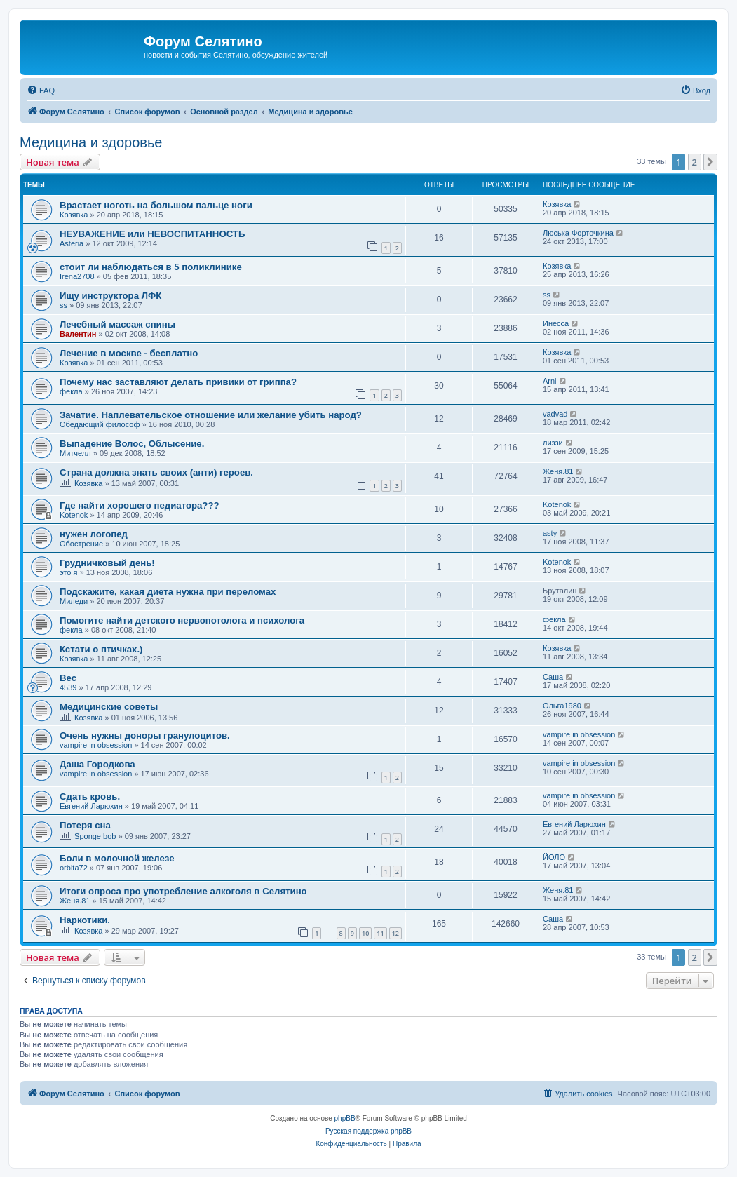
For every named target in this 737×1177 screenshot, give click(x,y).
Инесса (556, 323)
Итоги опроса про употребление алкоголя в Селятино (183, 891)
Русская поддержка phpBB (368, 1131)
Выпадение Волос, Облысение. (132, 443)
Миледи (74, 601)
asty (550, 533)
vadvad (555, 414)
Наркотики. (85, 920)
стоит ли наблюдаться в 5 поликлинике (151, 267)
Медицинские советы (109, 706)
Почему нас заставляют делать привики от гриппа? (178, 382)
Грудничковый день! (107, 563)
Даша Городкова (97, 764)
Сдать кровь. (90, 796)
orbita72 (74, 867)
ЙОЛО (554, 857)
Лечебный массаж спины (117, 324)
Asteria (71, 243)
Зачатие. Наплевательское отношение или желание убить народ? (211, 415)
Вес (68, 678)
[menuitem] (41, 90)
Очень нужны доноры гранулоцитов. (145, 735)
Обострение (81, 543)
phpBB (345, 1118)
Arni (550, 381)
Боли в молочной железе (117, 858)
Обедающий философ (100, 424)
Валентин (78, 334)
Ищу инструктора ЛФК (110, 295)
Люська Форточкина (578, 233)
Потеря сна (85, 825)
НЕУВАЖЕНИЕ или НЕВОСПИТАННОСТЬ (152, 234)
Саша (553, 677)
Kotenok (74, 515)
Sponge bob (95, 836)
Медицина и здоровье (91, 142)
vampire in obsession (96, 745)
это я (68, 572)
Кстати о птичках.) (101, 649)
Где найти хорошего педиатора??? (139, 505)
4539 (68, 687)
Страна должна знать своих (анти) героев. (156, 472)
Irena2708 (77, 276)
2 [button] (694, 162)
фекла (71, 391)
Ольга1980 (562, 705)
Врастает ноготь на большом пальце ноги (156, 205)
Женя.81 (558, 471)
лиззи (553, 442)
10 (365, 933)
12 (395, 933)
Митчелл (75, 453)
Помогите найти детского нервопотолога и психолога (182, 620)
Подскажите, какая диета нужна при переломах (168, 591)
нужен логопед (94, 534)
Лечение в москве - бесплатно (129, 353)
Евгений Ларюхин (91, 806)
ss (63, 305)
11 (380, 933)
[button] (710, 162)
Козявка (74, 214)
